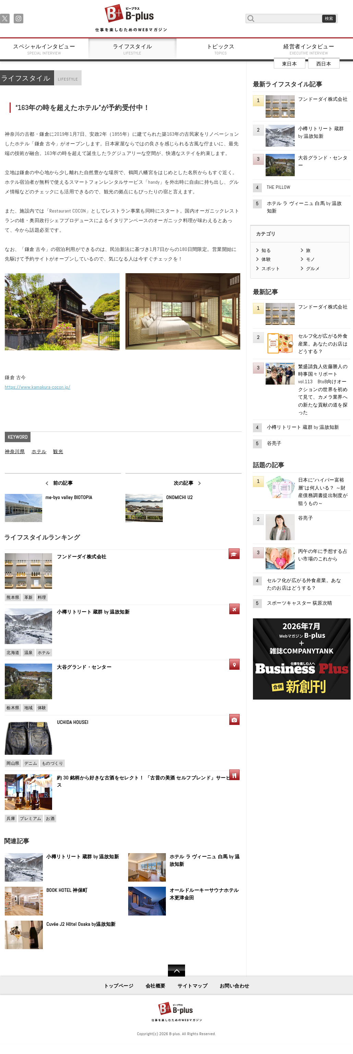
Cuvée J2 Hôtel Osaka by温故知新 (81, 924)
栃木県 (13, 708)
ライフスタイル (132, 49)
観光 (58, 451)
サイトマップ (192, 986)
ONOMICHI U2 (179, 497)
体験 (42, 708)
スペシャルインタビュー (44, 49)
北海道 (13, 652)
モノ (310, 259)
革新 (28, 597)
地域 (28, 708)
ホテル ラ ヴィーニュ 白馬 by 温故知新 (205, 860)
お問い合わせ (234, 986)
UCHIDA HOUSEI (72, 722)
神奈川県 (15, 451)
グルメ (313, 268)
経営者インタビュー (309, 49)
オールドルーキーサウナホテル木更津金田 (204, 894)
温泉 (28, 652)
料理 (42, 597)
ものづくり (52, 763)
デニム (30, 763)
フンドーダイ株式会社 (84, 557)
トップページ (119, 986)
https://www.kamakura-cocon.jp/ (37, 387)
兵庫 (11, 818)
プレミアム (30, 818)
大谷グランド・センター (84, 667)
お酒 (50, 818)
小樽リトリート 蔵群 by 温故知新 (93, 612)
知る (266, 250)
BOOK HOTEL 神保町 (66, 890)
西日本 (323, 64)
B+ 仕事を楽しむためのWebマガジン (130, 18)
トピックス (220, 49)
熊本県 (13, 597)
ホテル (39, 451)
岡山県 (13, 763)
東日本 (289, 64)
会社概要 (156, 986)
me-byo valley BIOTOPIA (69, 497)
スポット (270, 268)
